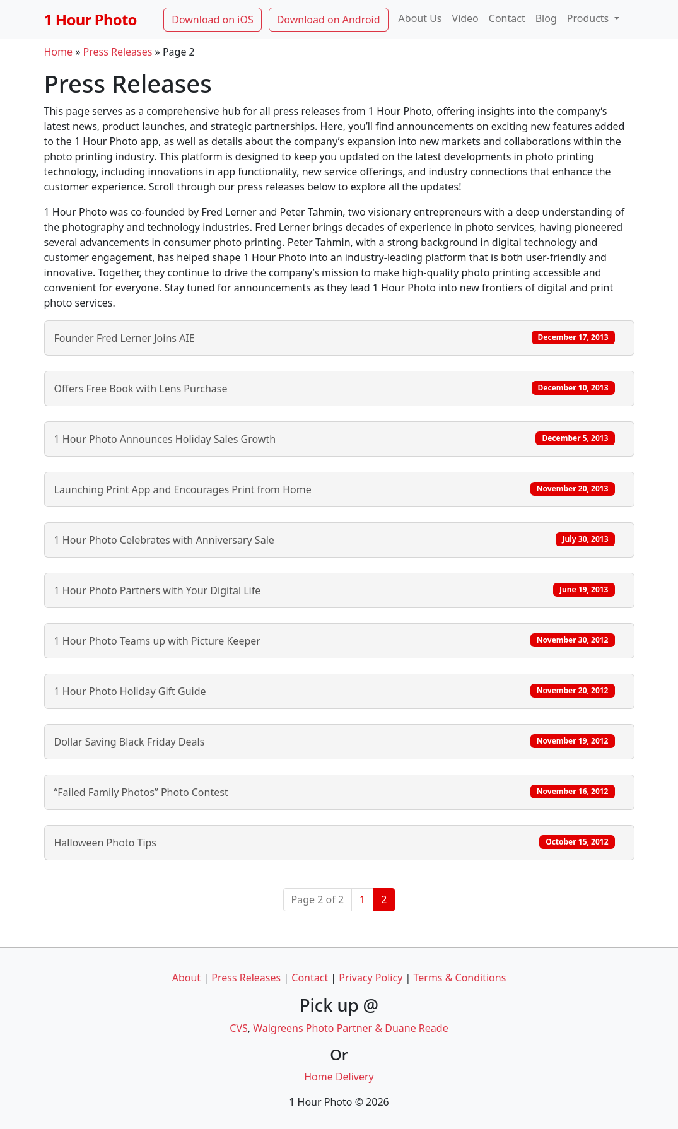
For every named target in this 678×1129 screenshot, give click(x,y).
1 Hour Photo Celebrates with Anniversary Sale (334, 539)
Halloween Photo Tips (334, 842)
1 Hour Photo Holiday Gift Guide (334, 691)
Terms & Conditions (459, 978)
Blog (546, 18)
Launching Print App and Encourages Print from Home (334, 489)
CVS (239, 1028)
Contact (507, 18)
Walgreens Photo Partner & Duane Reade (350, 1028)
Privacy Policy (370, 978)
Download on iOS (212, 19)
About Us (420, 18)
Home (58, 52)
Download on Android (328, 19)
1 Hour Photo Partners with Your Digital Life (334, 590)
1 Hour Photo (90, 19)
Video (465, 18)
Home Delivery (339, 1077)
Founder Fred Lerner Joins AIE (334, 338)
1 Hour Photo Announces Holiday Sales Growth (334, 438)
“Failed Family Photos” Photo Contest (334, 792)
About (186, 978)
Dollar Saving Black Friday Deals (334, 741)
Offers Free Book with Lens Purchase (334, 388)
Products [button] (589, 18)
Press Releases (118, 52)
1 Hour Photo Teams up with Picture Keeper (334, 640)
